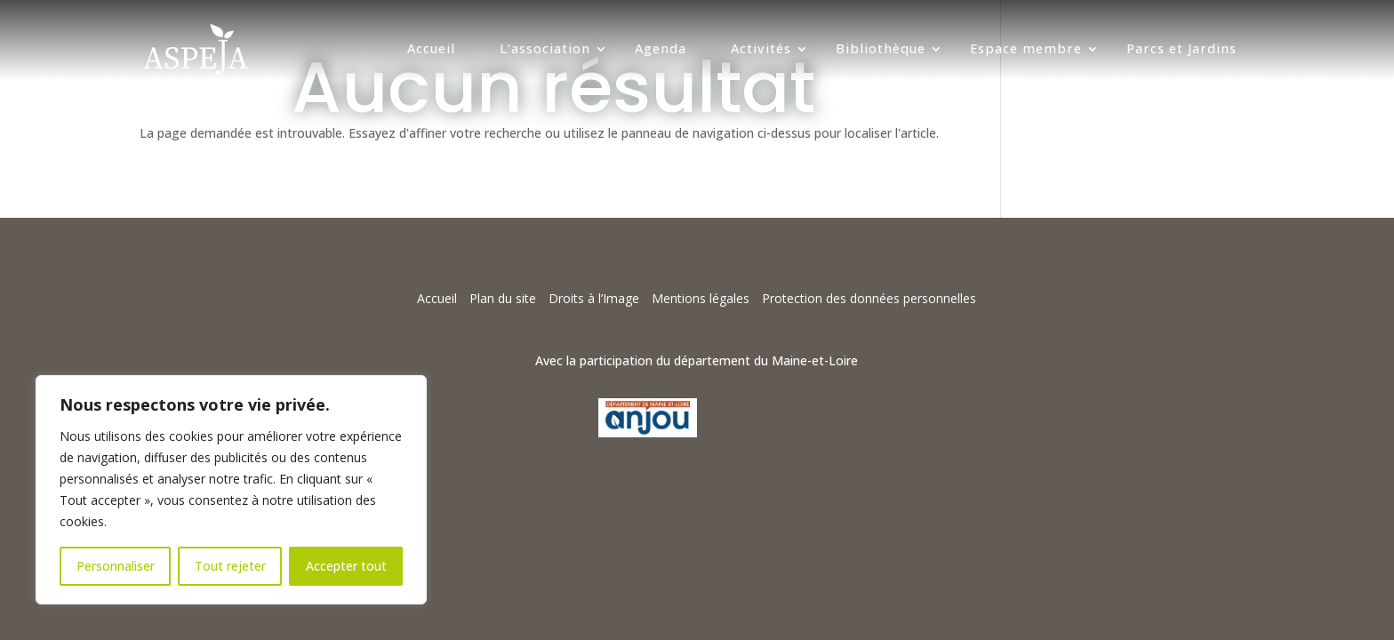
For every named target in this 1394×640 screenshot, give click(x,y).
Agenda (660, 48)
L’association (545, 48)
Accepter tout (346, 565)
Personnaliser (115, 565)
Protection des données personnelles (869, 298)
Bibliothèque (880, 48)
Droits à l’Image (594, 298)
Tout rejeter (230, 565)
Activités (761, 48)
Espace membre (1026, 48)
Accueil (431, 48)
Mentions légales (700, 298)
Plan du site (502, 298)
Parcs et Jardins (1181, 48)
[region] (231, 489)
